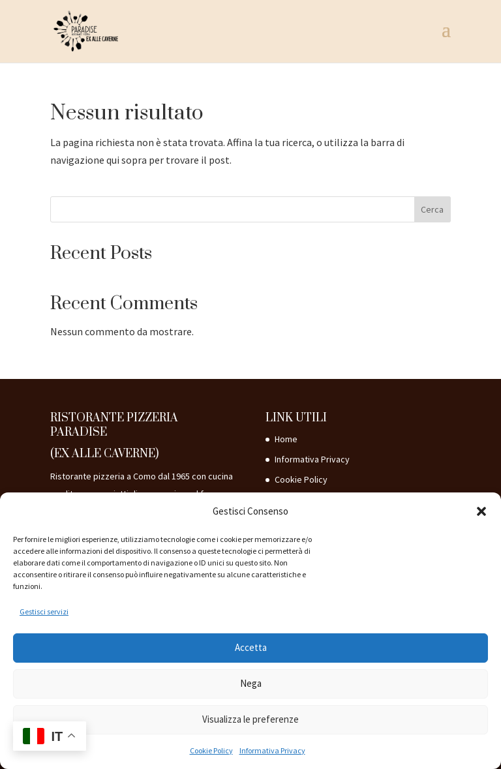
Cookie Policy (211, 750)
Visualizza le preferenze (250, 719)
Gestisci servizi (44, 611)
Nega (251, 683)
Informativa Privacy (272, 750)
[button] (481, 511)
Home (286, 439)
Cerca (432, 209)
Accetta (251, 647)
